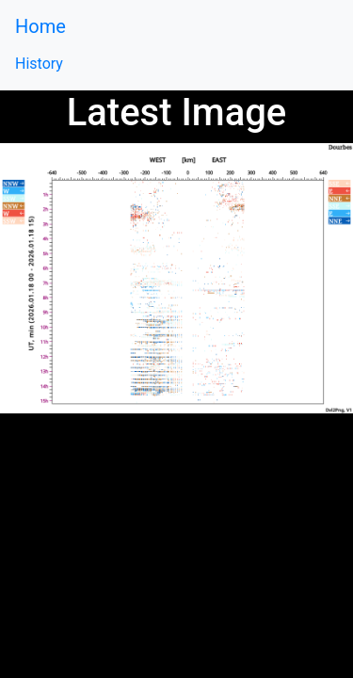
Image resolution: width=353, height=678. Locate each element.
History (39, 64)
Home (40, 26)
